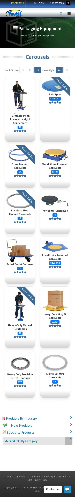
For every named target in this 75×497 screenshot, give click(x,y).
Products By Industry (20, 418)
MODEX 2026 (17, 3)
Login (39, 3)
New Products (21, 425)
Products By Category (21, 441)
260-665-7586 (56, 3)
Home (23, 35)
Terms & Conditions (15, 476)
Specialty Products (18, 432)
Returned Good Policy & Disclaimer (49, 476)
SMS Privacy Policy (37, 479)
